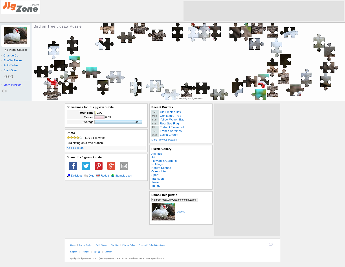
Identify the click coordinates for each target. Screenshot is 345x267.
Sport (154, 175)
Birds (80, 148)
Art (153, 157)
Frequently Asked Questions (151, 245)
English (73, 251)
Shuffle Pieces (11, 60)
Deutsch (108, 251)
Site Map (115, 245)
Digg (91, 175)
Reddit (105, 175)
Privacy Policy (128, 245)
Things (155, 185)
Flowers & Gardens (164, 160)
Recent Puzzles (162, 107)
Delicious (76, 175)
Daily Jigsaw (101, 245)
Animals (71, 148)
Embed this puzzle (164, 195)
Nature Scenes (161, 167)
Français (86, 251)
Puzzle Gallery (161, 148)
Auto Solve (9, 65)
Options (168, 211)
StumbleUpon (123, 175)
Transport (157, 178)
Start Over (9, 70)
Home (73, 245)
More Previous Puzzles (164, 139)
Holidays (157, 164)
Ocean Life (158, 171)
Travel (155, 182)
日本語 (97, 251)
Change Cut (10, 55)
